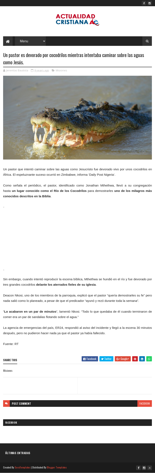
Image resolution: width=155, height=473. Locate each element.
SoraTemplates (22, 467)
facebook (144, 403)
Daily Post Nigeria (101, 174)
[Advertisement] (77, 238)
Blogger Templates (57, 467)
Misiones (61, 70)
